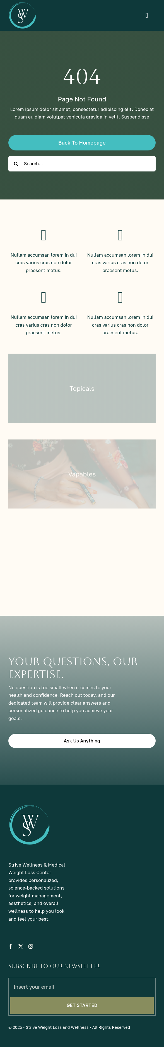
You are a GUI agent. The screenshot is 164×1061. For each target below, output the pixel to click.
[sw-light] (22, 4)
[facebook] (10, 952)
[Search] (16, 163)
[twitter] (20, 952)
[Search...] (82, 163)
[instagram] (30, 952)
